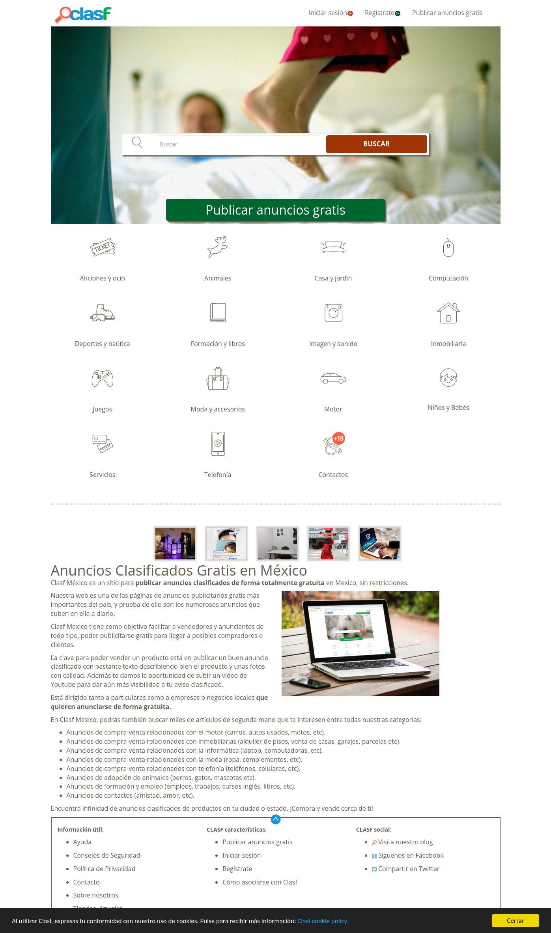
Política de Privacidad (104, 868)
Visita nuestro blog (402, 842)
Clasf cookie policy (322, 921)
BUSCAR (376, 143)
